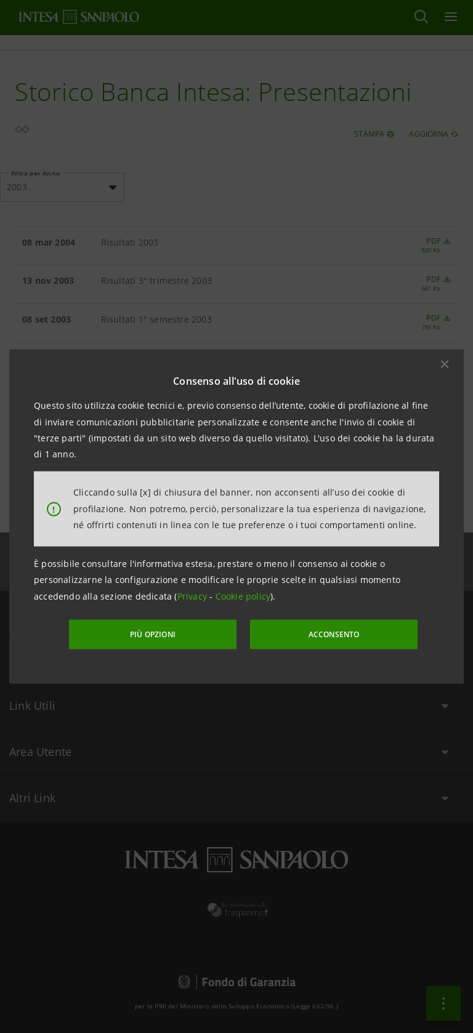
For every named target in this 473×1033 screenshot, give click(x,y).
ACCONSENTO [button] (325, 633)
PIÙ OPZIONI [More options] (162, 633)
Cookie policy (243, 596)
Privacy (193, 596)
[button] (445, 364)
